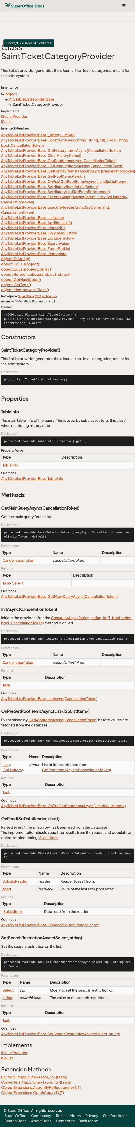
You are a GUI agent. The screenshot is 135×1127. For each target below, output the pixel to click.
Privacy (91, 1115)
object (11, 94)
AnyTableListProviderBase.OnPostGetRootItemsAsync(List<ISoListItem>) (64, 181)
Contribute (65, 1121)
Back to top (88, 1121)
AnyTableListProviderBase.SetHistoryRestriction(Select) (49, 186)
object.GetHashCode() (21, 279)
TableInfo (10, 465)
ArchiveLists (49, 296)
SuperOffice (26, 296)
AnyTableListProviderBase (31, 99)
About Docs (41, 1121)
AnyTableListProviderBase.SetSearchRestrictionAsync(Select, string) (60, 1034)
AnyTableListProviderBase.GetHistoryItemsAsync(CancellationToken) (61, 150)
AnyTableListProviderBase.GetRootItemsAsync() (43, 176)
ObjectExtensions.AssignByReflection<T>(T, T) (41, 1087)
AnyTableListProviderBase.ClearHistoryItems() (41, 155)
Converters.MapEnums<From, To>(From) (36, 1082)
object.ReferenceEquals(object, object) (36, 274)
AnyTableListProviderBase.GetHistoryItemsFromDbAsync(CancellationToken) (68, 171)
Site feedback (115, 1115)
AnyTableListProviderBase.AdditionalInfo (36, 222)
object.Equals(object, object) (26, 269)
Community (41, 1115)
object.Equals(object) (20, 264)
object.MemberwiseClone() (25, 290)
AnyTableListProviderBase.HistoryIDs (33, 228)
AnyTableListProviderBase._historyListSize (38, 135)
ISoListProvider (14, 116)
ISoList (7, 121)
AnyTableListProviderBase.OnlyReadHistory (39, 233)
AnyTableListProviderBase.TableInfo (32, 478)
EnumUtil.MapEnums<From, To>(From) (34, 1077)
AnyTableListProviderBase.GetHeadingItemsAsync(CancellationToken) (62, 166)
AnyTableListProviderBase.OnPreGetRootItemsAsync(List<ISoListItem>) (63, 806)
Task (6, 583)
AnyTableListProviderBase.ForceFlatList (35, 248)
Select (17, 583)
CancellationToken (18, 560)
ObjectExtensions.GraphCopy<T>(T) (32, 1092)
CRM (38, 296)
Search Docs (15, 1121)
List (5, 764)
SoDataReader (15, 881)
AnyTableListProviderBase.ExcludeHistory (37, 238)
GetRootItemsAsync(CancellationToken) (62, 720)
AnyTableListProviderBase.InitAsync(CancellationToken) (49, 698)
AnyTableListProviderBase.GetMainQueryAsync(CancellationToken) (59, 596)
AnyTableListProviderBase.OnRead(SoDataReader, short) (50, 925)
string (7, 997)
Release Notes (68, 1115)
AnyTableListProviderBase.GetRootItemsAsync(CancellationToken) (59, 160)
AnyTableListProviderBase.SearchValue (35, 243)
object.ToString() (15, 259)
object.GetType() (16, 285)
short (6, 889)
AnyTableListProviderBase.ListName (32, 217)
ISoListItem (12, 770)
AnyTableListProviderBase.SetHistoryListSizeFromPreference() (55, 191)
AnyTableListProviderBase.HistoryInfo (33, 254)
